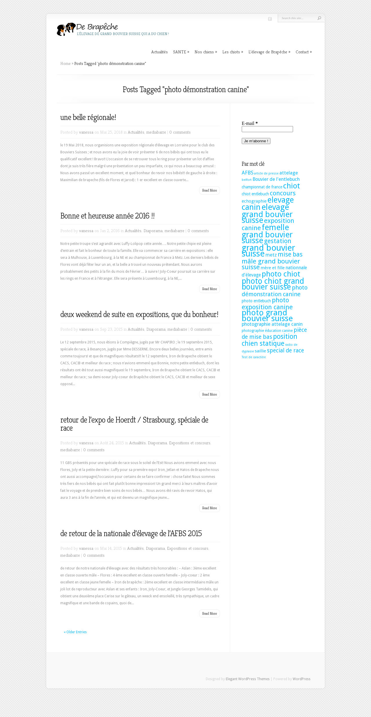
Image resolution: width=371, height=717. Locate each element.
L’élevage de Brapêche (269, 51)
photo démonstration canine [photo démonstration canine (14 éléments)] (275, 291)
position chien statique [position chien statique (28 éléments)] (269, 339)
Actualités (159, 51)
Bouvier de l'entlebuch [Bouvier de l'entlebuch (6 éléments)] (276, 179)
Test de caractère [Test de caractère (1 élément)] (254, 357)
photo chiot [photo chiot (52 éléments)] (281, 274)
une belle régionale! (88, 117)
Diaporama (153, 230)
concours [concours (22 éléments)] (283, 193)
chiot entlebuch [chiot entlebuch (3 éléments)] (255, 194)
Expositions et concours (189, 442)
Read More (209, 190)
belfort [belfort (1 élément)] (247, 180)
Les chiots (232, 51)
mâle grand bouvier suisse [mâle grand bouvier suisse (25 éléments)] (271, 264)
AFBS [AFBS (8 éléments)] (247, 173)
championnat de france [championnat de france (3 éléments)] (262, 187)
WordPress (301, 679)
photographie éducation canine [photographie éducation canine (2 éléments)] (267, 330)
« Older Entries (75, 632)
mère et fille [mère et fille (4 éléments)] (273, 267)
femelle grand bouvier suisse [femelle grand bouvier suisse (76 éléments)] (267, 234)
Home (65, 63)
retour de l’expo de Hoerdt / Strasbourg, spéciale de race (134, 424)
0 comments (180, 132)
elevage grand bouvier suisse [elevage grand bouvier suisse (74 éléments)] (267, 213)
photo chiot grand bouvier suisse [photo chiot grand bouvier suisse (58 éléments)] (273, 283)
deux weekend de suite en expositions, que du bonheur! (139, 314)
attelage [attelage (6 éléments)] (288, 173)
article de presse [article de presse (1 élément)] (266, 173)
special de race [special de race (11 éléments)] (285, 350)
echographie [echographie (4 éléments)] (254, 201)
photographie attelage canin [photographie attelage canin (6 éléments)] (272, 324)
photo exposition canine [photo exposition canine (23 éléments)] (267, 303)
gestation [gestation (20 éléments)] (277, 241)
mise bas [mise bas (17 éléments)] (290, 254)
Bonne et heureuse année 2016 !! (107, 216)
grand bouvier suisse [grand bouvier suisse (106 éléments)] (268, 251)
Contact (304, 51)
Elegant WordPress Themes (248, 679)
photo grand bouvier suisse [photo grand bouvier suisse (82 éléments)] (267, 315)
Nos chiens (205, 51)
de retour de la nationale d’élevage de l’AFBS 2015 (131, 533)
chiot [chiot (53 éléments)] (291, 185)
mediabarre (156, 132)
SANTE (181, 51)
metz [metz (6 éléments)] (271, 255)
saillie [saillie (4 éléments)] (260, 351)
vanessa (86, 132)
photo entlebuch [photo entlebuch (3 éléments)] (256, 301)
